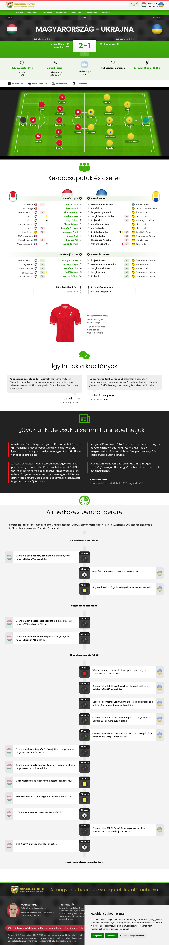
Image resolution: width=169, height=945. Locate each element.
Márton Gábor (70, 276)
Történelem (91, 12)
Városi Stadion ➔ (56, 68)
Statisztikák (76, 12)
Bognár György (69, 228)
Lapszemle (59, 83)
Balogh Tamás (70, 260)
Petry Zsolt (72, 204)
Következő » (157, 17)
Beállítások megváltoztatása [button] (132, 936)
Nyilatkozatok (37, 83)
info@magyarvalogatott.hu (40, 941)
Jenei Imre (72, 291)
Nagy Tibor (72, 220)
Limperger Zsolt (69, 232)
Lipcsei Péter (71, 212)
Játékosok (32, 12)
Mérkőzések (46, 12)
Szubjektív (106, 12)
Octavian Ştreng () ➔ (146, 68)
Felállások (15, 83)
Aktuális (19, 12)
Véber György (70, 264)
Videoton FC (27, 272)
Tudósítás (80, 83)
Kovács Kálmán (69, 243)
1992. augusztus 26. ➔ (22, 68)
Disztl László (71, 208)
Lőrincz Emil (71, 236)
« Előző (10, 17)
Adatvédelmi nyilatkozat (65, 941)
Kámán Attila (71, 268)
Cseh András (71, 216)
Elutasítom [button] (111, 936)
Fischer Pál (72, 240)
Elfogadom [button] (97, 936)
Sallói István (71, 272)
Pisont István (71, 224)
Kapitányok (61, 12)
